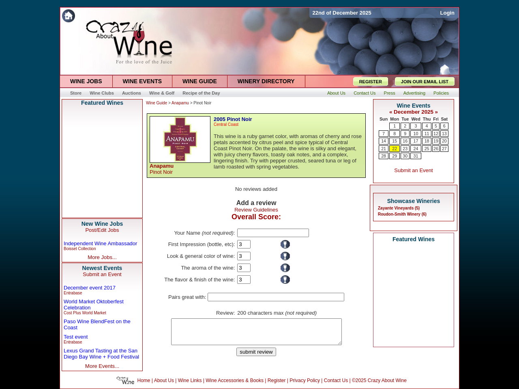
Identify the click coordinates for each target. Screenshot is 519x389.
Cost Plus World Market (85, 313)
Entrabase (73, 293)
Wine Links (190, 380)
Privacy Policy (305, 380)
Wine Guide (156, 103)
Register (277, 380)
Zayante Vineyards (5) (399, 208)
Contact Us (336, 380)
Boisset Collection (80, 248)
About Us (164, 380)
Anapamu (180, 103)
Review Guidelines (256, 210)
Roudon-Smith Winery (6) (402, 214)
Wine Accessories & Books (235, 380)
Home (143, 380)
